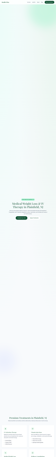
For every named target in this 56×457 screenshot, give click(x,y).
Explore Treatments (34, 218)
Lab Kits (33, 2)
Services (29, 2)
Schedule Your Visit (21, 218)
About (38, 2)
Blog (42, 2)
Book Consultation (49, 2)
